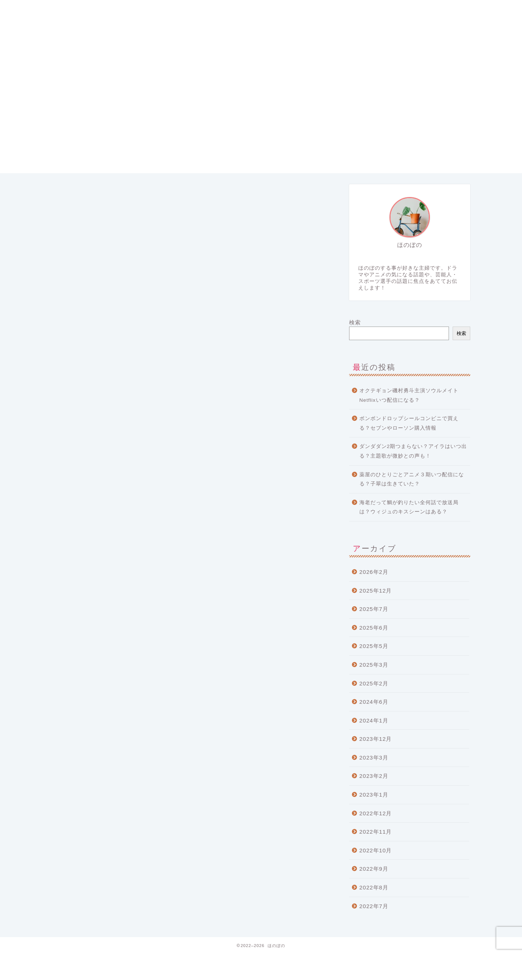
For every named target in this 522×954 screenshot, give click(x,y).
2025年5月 (373, 646)
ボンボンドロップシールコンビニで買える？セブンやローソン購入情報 (408, 423)
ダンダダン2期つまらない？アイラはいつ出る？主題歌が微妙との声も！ (413, 451)
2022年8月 (373, 887)
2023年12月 (375, 739)
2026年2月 (373, 572)
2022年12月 (375, 813)
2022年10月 (375, 850)
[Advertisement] (261, 121)
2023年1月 (373, 794)
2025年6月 (373, 628)
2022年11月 (375, 832)
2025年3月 (373, 665)
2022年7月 (373, 906)
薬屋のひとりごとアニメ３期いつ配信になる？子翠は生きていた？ (411, 479)
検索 (355, 322)
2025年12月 (375, 590)
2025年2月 (373, 683)
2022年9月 (373, 869)
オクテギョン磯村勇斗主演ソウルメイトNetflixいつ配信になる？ (408, 395)
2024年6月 (373, 702)
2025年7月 (373, 609)
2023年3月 (373, 757)
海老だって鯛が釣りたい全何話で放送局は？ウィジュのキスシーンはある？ (408, 507)
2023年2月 (373, 776)
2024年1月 (373, 720)
